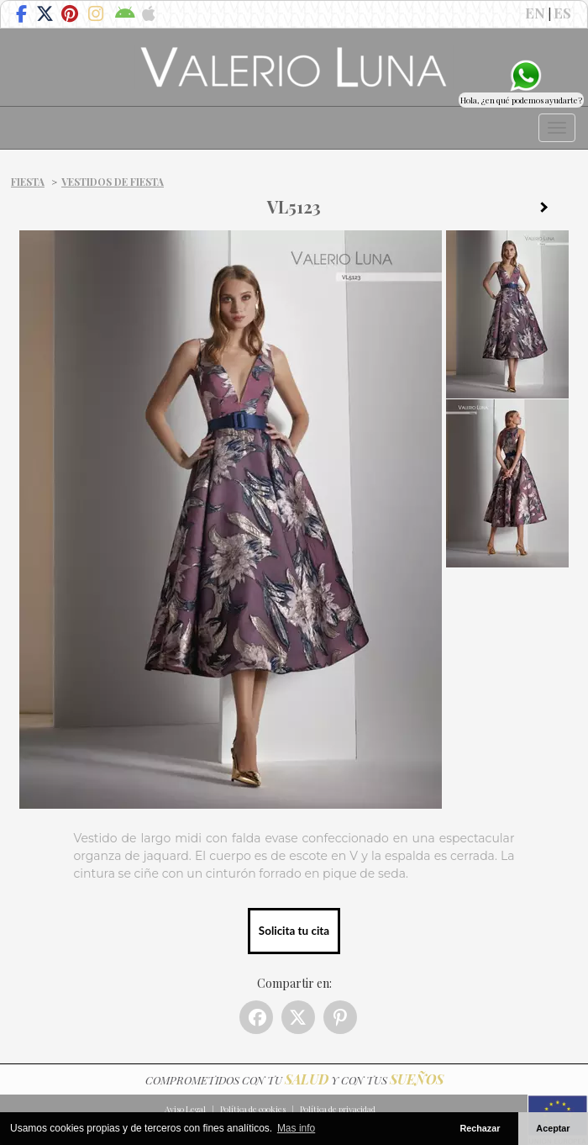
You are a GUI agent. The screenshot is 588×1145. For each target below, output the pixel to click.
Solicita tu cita (294, 930)
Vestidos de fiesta (112, 181)
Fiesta (28, 181)
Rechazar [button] (479, 1128)
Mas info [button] (296, 1128)
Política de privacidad (337, 1109)
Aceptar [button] (553, 1128)
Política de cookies (253, 1109)
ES (562, 12)
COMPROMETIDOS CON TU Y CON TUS (294, 1080)
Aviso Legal (185, 1109)
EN (535, 12)
